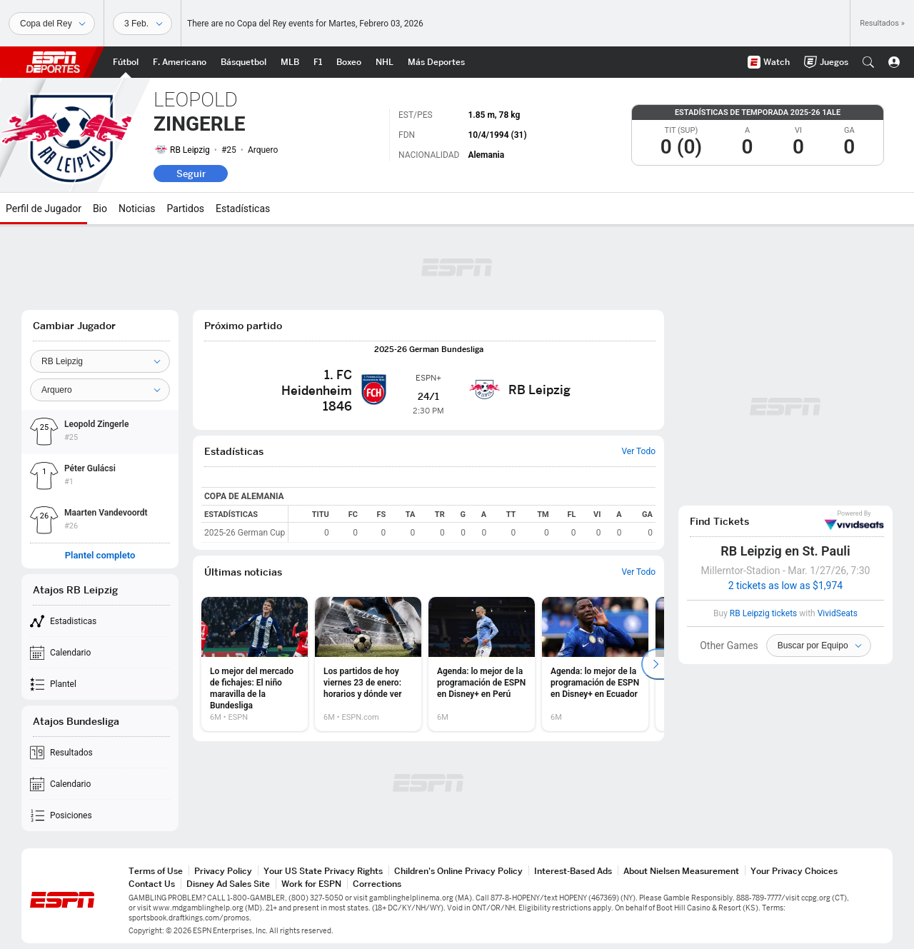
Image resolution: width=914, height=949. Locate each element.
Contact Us (152, 883)
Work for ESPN (311, 883)
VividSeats (854, 521)
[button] (868, 62)
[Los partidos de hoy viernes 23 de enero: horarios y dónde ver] (368, 664)
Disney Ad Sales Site (228, 883)
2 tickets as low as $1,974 (785, 585)
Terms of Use (156, 870)
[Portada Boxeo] (348, 62)
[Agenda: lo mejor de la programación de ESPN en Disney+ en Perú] (481, 664)
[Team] (100, 361)
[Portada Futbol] (126, 62)
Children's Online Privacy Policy (458, 870)
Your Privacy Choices (794, 870)
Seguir (191, 173)
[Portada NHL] (384, 62)
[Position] (100, 390)
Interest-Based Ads (573, 870)
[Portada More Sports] (436, 62)
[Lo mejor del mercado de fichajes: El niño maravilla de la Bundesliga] (254, 664)
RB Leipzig (190, 150)
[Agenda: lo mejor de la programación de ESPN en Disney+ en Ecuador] (595, 664)
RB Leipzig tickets (763, 613)
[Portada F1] (317, 62)
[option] (254, 664)
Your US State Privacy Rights (323, 870)
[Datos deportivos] (142, 23)
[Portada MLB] (290, 62)
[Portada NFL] (179, 62)
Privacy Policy (223, 870)
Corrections (377, 883)
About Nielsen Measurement (681, 870)
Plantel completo (100, 556)
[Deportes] (51, 23)
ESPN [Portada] (53, 62)
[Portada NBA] (243, 62)
